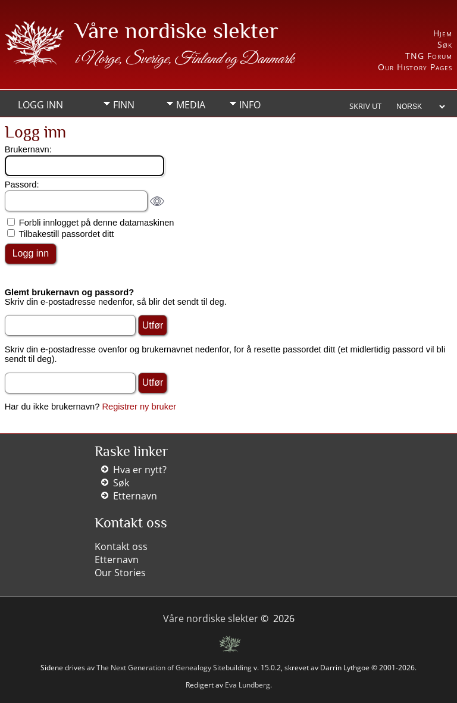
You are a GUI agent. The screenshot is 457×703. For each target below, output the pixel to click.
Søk (444, 44)
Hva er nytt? (140, 469)
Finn (123, 104)
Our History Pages (415, 67)
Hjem (442, 33)
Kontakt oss (121, 546)
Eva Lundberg (247, 685)
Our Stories (120, 572)
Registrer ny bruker (139, 406)
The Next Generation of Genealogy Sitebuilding (174, 668)
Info (250, 104)
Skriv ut (365, 106)
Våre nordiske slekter (176, 30)
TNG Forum (428, 55)
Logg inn (40, 104)
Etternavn (135, 495)
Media (190, 104)
